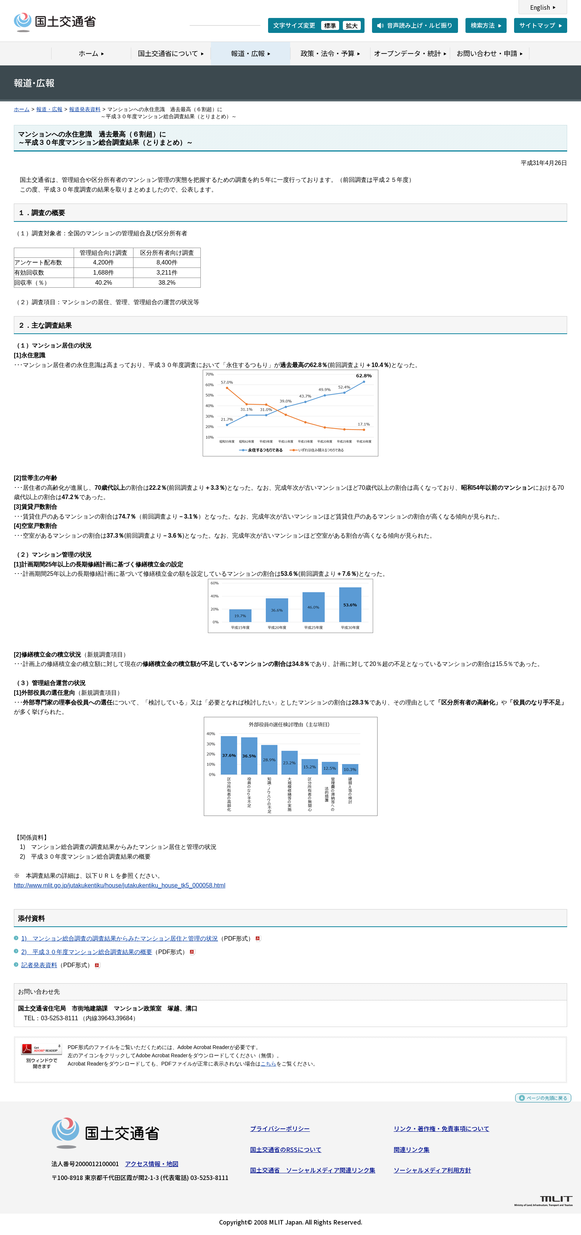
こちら (268, 1064)
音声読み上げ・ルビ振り (420, 25)
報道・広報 (49, 109)
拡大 (352, 25)
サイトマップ (537, 25)
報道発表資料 (85, 109)
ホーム (22, 109)
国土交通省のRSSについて (286, 1151)
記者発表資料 (39, 965)
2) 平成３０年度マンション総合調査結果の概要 (86, 952)
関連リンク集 (412, 1151)
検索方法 (483, 25)
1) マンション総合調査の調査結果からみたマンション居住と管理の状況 (119, 938)
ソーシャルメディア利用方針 (432, 1172)
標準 (330, 25)
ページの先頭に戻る (541, 1104)
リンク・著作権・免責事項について (441, 1131)
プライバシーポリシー (280, 1131)
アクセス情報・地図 (151, 1166)
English (540, 7)
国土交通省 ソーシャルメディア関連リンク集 (312, 1172)
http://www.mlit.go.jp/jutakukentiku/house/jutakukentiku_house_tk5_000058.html (119, 885)
